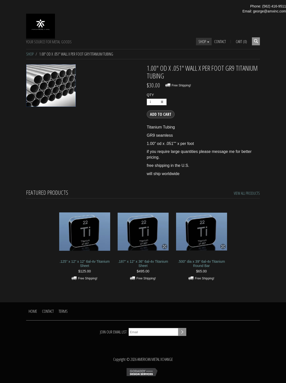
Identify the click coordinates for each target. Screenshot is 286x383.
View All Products (247, 193)
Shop (203, 41)
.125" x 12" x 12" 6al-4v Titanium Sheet (84, 263)
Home (33, 311)
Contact (220, 41)
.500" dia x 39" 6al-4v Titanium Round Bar (201, 263)
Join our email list (113, 332)
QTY (150, 95)
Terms (63, 311)
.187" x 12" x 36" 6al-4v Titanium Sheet (143, 263)
